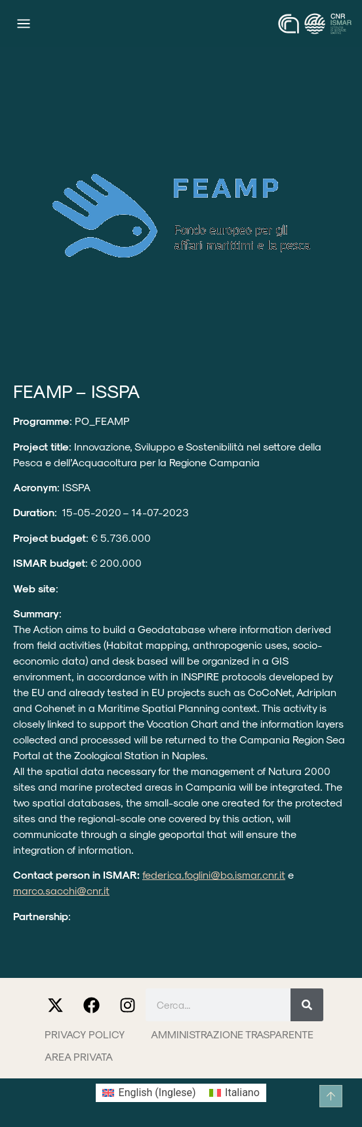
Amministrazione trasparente (232, 1034)
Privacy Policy (85, 1034)
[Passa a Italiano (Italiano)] (234, 1093)
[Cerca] (307, 1004)
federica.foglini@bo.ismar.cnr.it (213, 874)
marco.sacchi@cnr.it (61, 890)
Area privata (79, 1056)
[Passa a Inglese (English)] (149, 1093)
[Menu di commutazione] (23, 24)
